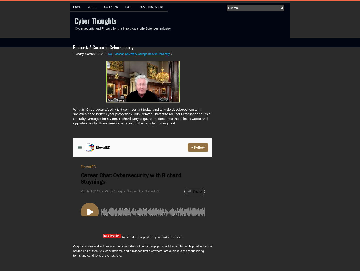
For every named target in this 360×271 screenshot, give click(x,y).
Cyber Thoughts (95, 20)
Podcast (118, 54)
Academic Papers (152, 7)
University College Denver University (147, 54)
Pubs (128, 7)
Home (77, 7)
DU (110, 54)
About (92, 7)
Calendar (111, 7)
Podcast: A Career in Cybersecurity (103, 47)
